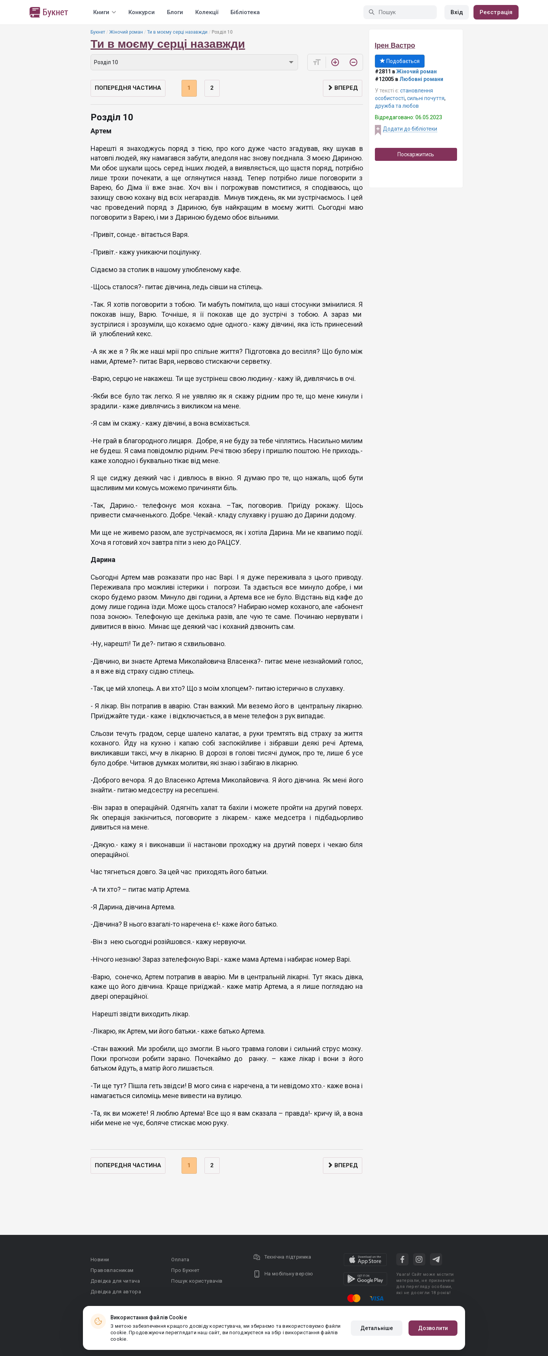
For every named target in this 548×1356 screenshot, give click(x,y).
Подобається (400, 61)
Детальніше (376, 1328)
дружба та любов (397, 106)
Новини (100, 1259)
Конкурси (141, 12)
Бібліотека (245, 12)
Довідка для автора (116, 1291)
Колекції (206, 12)
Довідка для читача (115, 1281)
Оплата (180, 1259)
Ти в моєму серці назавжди (177, 32)
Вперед (342, 87)
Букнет (98, 32)
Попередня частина (128, 87)
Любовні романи (421, 79)
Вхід (457, 12)
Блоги (175, 12)
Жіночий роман (126, 32)
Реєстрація (496, 12)
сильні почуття (425, 98)
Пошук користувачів (196, 1281)
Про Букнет (185, 1270)
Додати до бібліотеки (410, 129)
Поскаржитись (415, 154)
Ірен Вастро (395, 45)
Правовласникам (112, 1270)
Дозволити (433, 1328)
